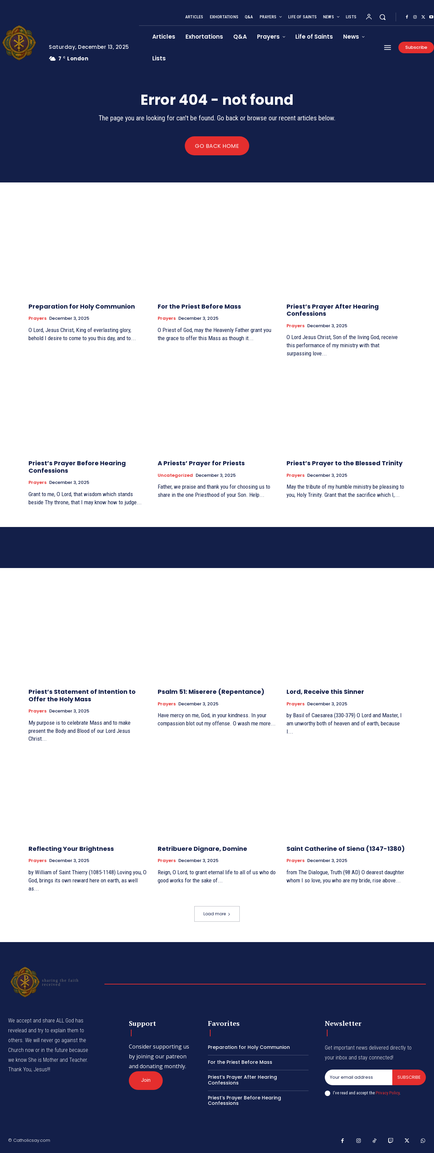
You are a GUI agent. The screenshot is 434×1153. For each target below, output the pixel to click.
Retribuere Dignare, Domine (202, 848)
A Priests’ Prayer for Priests (201, 463)
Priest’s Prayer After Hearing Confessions (333, 310)
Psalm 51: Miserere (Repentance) (211, 691)
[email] (358, 1077)
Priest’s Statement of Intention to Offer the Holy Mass (82, 695)
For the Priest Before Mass (199, 306)
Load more (217, 914)
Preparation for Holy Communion (81, 306)
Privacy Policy (387, 1092)
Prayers (37, 318)
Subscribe (409, 1077)
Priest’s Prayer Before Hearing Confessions (77, 467)
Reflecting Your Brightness (71, 848)
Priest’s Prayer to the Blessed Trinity (344, 463)
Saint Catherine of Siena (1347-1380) (346, 848)
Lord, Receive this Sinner (325, 691)
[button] (382, 17)
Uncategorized (175, 475)
